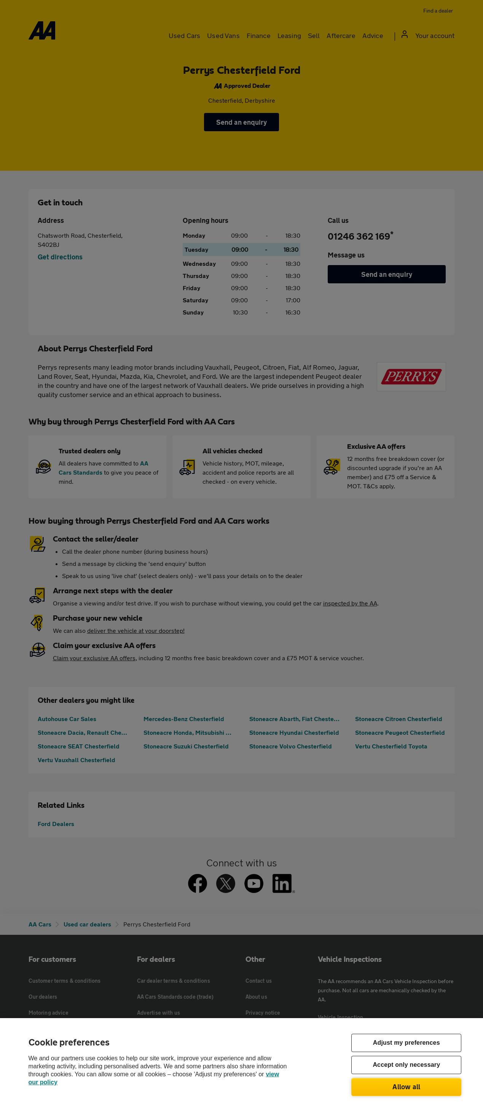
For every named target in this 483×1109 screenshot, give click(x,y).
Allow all (406, 1086)
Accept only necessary (406, 1065)
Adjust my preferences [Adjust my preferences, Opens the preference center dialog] (406, 1043)
